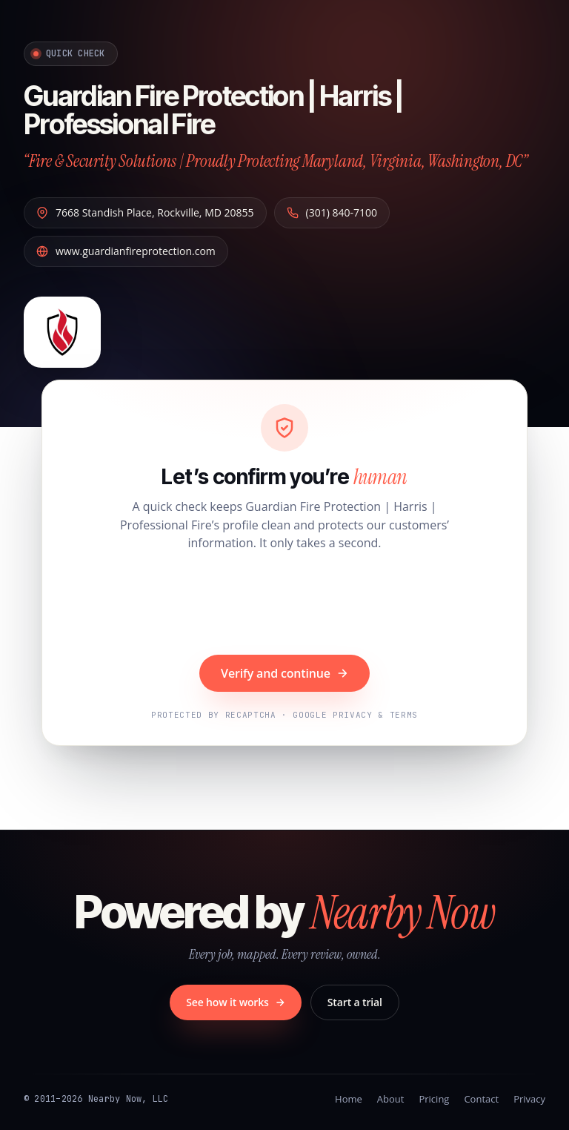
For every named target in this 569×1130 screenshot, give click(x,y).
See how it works (235, 1002)
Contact (481, 1099)
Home (348, 1099)
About (391, 1099)
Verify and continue (284, 673)
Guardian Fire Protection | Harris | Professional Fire (220, 110)
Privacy (529, 1099)
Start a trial (354, 1002)
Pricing (434, 1099)
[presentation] (284, 605)
